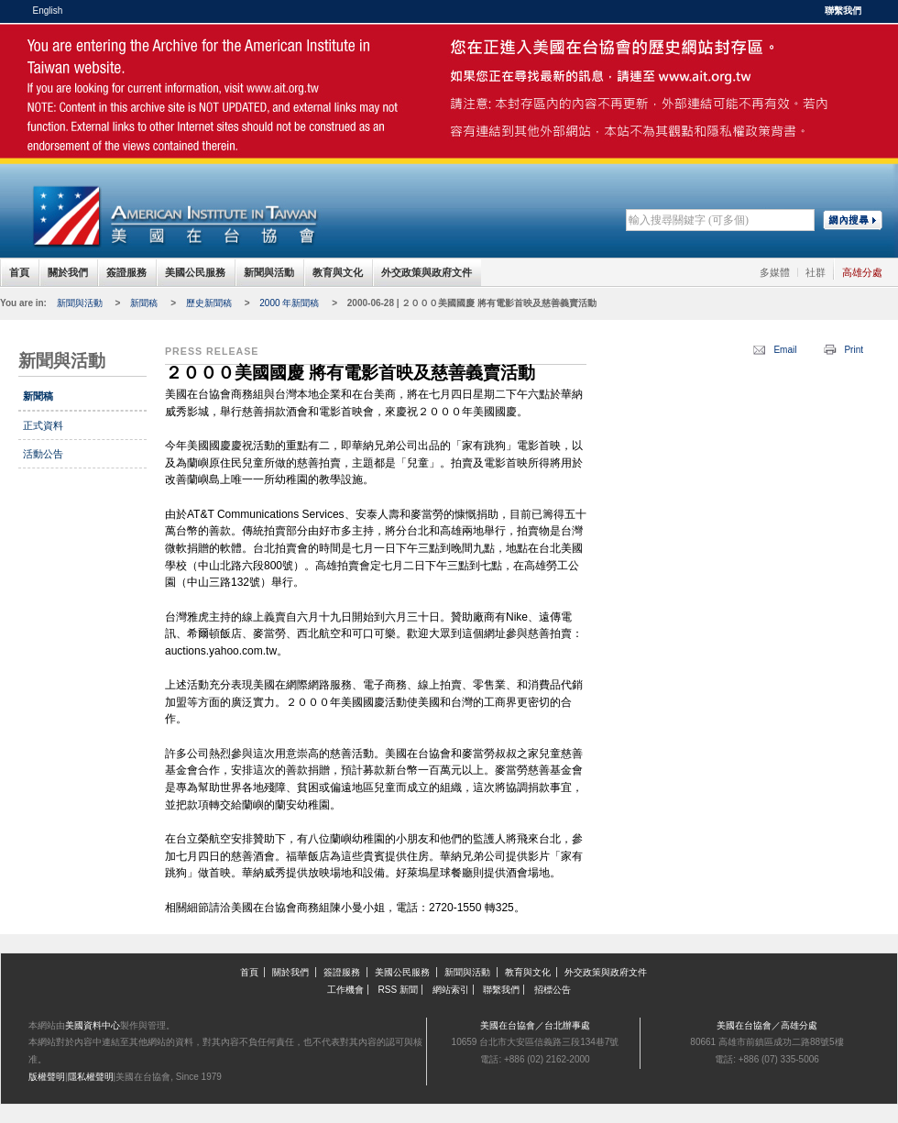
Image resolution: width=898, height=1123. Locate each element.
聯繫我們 (843, 11)
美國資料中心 (92, 1025)
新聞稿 (144, 303)
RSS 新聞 (398, 990)
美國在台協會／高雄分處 (767, 1025)
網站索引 (451, 990)
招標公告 (552, 990)
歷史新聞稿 (209, 303)
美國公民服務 (195, 272)
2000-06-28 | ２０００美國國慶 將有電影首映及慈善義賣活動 (472, 303)
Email (784, 350)
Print (853, 350)
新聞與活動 (269, 272)
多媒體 (775, 272)
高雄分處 (862, 272)
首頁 (19, 272)
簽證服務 (126, 272)
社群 (815, 272)
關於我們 (68, 272)
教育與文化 (337, 272)
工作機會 (345, 990)
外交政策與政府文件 (426, 272)
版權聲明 (46, 1077)
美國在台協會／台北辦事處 (535, 1025)
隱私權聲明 (91, 1077)
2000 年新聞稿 (289, 303)
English (48, 11)
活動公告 (43, 453)
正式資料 (43, 425)
